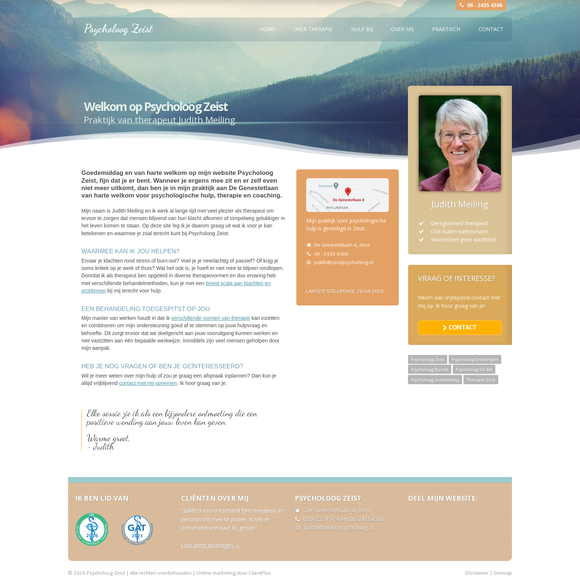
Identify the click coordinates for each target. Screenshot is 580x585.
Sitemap (502, 572)
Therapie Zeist (480, 379)
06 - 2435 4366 (484, 5)
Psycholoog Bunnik (429, 369)
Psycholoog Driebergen (475, 359)
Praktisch (446, 29)
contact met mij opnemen (148, 383)
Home (267, 29)
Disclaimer (477, 572)
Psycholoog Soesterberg (435, 379)
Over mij (402, 29)
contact (462, 327)
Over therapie (313, 29)
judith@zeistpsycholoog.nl (343, 262)
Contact (491, 29)
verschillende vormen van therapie (210, 318)
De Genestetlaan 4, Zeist (342, 244)
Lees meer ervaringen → (210, 545)
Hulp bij (362, 29)
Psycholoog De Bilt (474, 369)
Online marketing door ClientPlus (233, 572)
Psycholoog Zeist (118, 28)
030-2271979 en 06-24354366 (343, 519)
